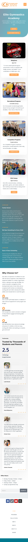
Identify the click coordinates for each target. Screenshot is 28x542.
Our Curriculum (6, 310)
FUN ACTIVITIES (14, 518)
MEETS (14, 521)
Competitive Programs (14, 139)
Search (23, 490)
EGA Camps (13, 178)
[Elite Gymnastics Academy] (9, 4)
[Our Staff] (3, 320)
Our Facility (5, 298)
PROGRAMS (14, 514)
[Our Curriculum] (3, 308)
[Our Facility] (3, 296)
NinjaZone (14, 60)
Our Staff (4, 322)
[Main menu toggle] (25, 4)
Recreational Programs (14, 101)
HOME (14, 511)
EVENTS (14, 525)
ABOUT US (14, 529)
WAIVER (14, 532)
